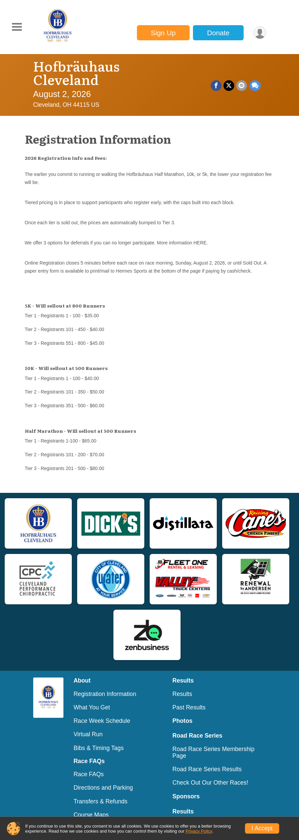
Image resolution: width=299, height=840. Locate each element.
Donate (218, 33)
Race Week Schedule (101, 707)
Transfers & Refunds (100, 788)
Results (182, 680)
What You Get (91, 694)
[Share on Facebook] (216, 79)
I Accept (262, 828)
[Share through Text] (255, 79)
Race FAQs (88, 760)
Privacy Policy (199, 831)
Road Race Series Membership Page (213, 739)
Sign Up (163, 33)
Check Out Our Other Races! (210, 769)
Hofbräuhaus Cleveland (110, 66)
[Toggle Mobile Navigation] (16, 27)
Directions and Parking (103, 774)
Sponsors (186, 783)
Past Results (189, 694)
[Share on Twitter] (229, 79)
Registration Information (104, 680)
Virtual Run (88, 720)
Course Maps (91, 801)
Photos (182, 707)
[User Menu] (260, 33)
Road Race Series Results (207, 755)
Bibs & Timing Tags (98, 734)
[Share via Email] (242, 79)
